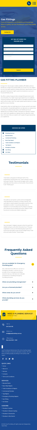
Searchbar (4, 425)
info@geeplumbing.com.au (14, 333)
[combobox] (5, 49)
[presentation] (13, 66)
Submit (19, 70)
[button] (29, 3)
